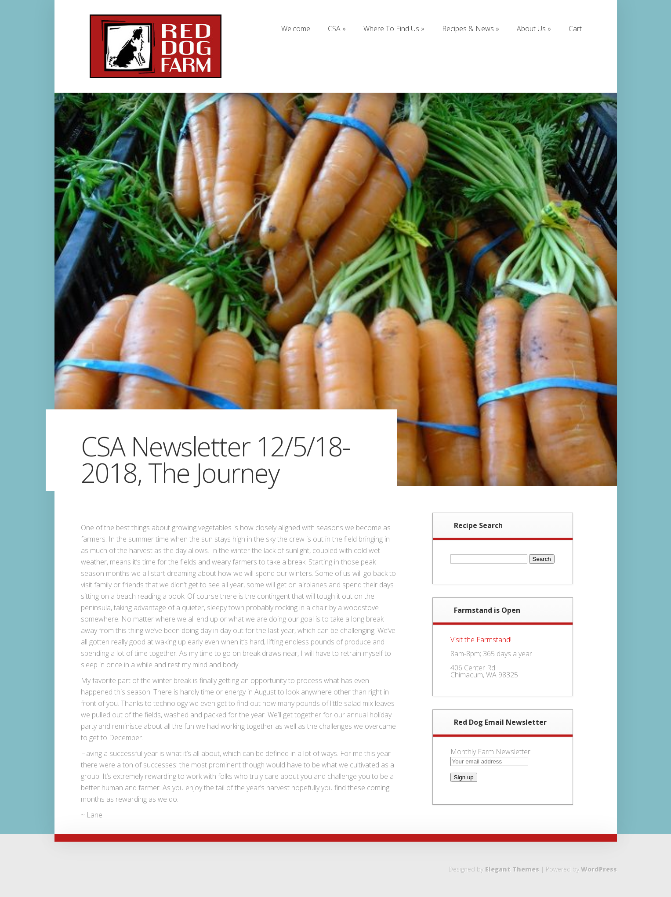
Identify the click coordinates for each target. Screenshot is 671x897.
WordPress (599, 869)
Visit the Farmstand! (480, 639)
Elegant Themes (512, 869)
